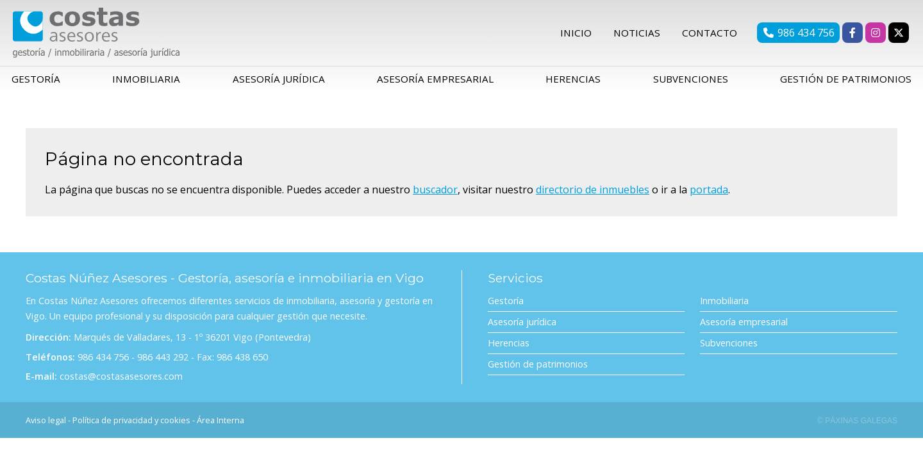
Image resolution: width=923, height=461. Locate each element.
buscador (435, 194)
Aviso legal (46, 424)
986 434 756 (103, 361)
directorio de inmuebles (592, 194)
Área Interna (220, 424)
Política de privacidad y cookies (131, 424)
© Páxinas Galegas (857, 425)
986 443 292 (162, 361)
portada (709, 194)
